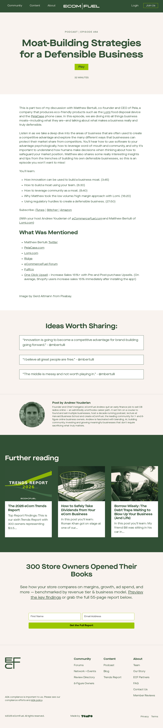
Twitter (53, 242)
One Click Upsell (36, 275)
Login (134, 6)
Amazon (66, 210)
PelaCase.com (34, 247)
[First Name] (55, 616)
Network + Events (85, 671)
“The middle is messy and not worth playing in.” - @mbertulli (83, 376)
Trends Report (112, 677)
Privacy (145, 717)
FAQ (136, 683)
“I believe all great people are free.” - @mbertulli (83, 361)
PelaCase (37, 116)
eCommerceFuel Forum (41, 264)
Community (14, 6)
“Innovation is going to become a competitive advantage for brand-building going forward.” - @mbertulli (83, 344)
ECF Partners (141, 677)
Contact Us (140, 689)
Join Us (150, 6)
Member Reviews (144, 695)
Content (35, 6)
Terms (154, 717)
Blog (106, 671)
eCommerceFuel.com (87, 218)
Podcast (109, 665)
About (52, 6)
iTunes (39, 210)
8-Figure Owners (84, 683)
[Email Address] (108, 616)
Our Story (139, 671)
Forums (79, 665)
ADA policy (36, 700)
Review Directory (84, 677)
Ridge (28, 258)
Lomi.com (26, 222)
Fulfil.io (29, 269)
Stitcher (53, 210)
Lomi (107, 112)
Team (136, 665)
